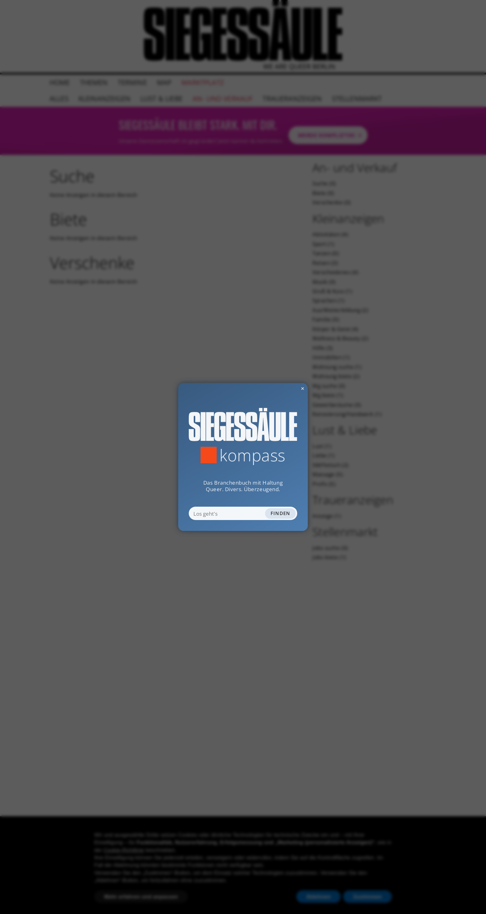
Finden (280, 513)
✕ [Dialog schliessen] (287, 388)
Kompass (252, 455)
